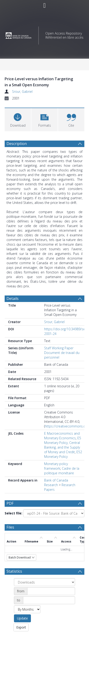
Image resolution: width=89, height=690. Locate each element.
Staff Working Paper (58, 348)
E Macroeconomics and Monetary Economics (62, 435)
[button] (44, 119)
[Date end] (49, 601)
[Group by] (44, 583)
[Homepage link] (44, 34)
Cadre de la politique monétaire (61, 470)
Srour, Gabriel (22, 91)
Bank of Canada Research (56, 482)
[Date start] (51, 592)
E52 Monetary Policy (63, 454)
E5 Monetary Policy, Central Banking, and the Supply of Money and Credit (62, 445)
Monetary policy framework (56, 466)
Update (22, 619)
